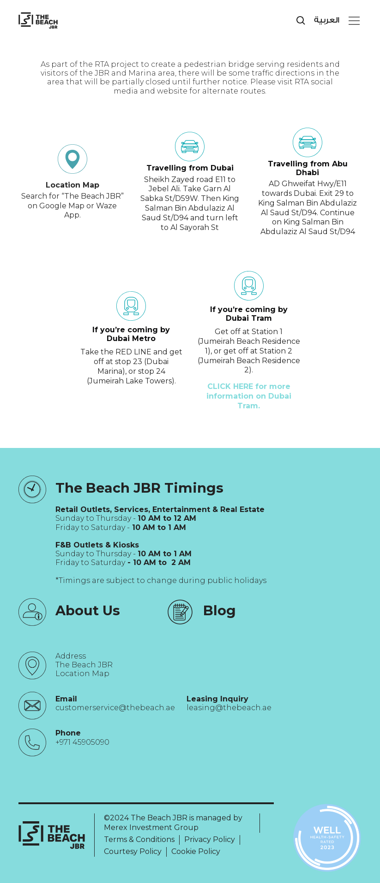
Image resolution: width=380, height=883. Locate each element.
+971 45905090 (82, 742)
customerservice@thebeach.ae (115, 707)
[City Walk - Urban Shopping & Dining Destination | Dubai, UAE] (38, 20)
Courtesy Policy (133, 851)
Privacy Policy (209, 839)
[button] (352, 21)
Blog (219, 610)
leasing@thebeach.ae (229, 707)
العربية (326, 20)
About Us (87, 610)
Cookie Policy (195, 851)
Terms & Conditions (139, 839)
